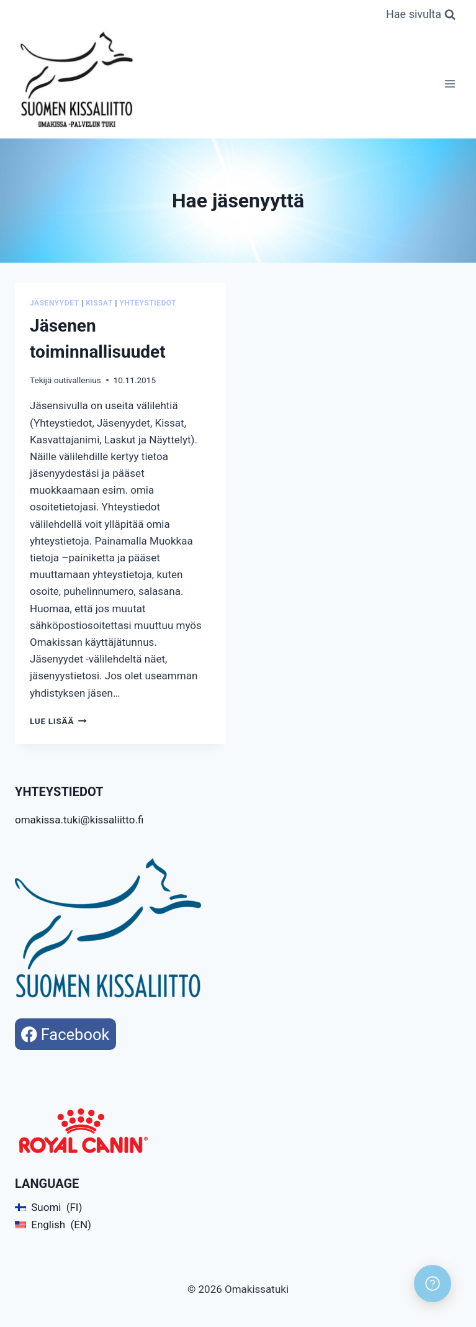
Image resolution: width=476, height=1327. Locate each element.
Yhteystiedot (148, 303)
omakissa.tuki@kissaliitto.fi (79, 819)
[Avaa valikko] (449, 83)
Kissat (99, 303)
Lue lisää (58, 721)
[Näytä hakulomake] (420, 14)
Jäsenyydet (54, 303)
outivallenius (77, 380)
